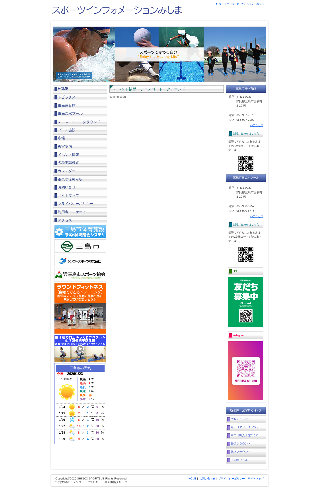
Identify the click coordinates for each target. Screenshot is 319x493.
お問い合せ (67, 187)
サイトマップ (68, 195)
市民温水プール (70, 113)
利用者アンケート (72, 212)
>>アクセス (256, 125)
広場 (61, 138)
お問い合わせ (207, 478)
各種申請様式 (68, 163)
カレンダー (67, 171)
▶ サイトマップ (225, 4)
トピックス (67, 97)
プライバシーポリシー (75, 204)
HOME (63, 89)
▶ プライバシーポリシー (252, 4)
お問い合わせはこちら (246, 133)
